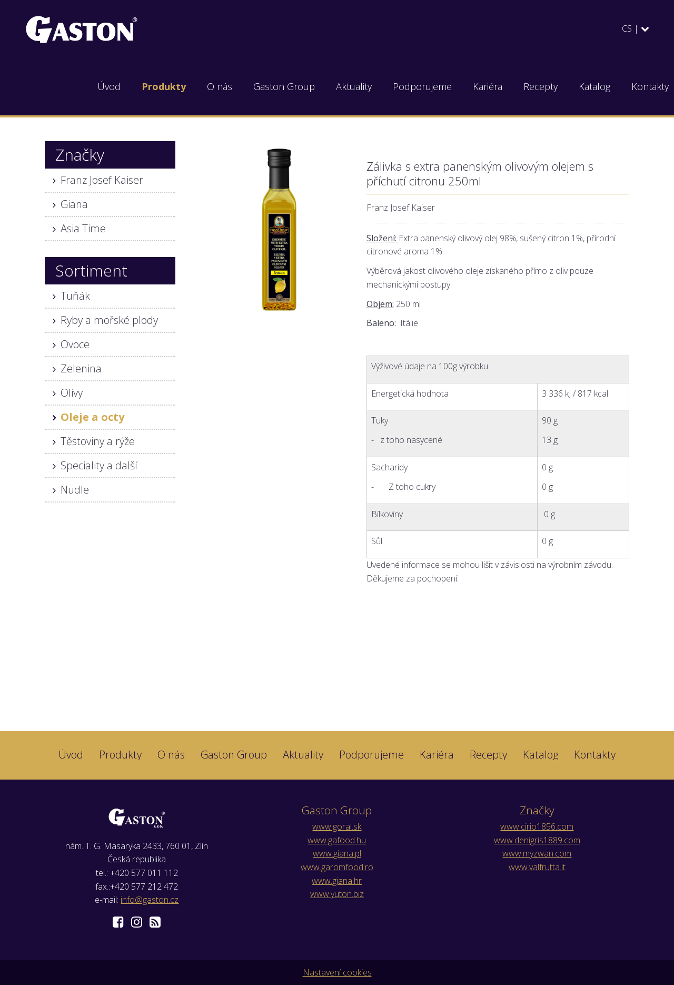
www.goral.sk (336, 826)
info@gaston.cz (150, 899)
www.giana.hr (337, 880)
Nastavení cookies (337, 972)
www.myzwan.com (536, 853)
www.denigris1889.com (537, 840)
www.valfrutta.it (537, 867)
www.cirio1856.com (536, 826)
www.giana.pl (337, 853)
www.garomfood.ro (337, 867)
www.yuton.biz (337, 894)
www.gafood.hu (337, 840)
